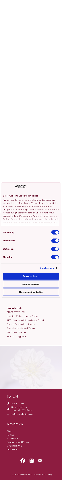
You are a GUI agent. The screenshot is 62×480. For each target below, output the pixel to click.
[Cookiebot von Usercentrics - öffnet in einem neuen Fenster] (14, 186)
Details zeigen (47, 268)
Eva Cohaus (12, 332)
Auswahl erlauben (31, 284)
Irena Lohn (11, 336)
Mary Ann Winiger (15, 316)
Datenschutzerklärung (18, 442)
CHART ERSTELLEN (16, 312)
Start (9, 431)
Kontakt (10, 435)
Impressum (12, 449)
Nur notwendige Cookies (31, 292)
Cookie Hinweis (14, 446)
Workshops (12, 438)
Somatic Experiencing (16, 324)
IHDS (9, 320)
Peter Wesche (13, 328)
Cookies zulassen (31, 276)
